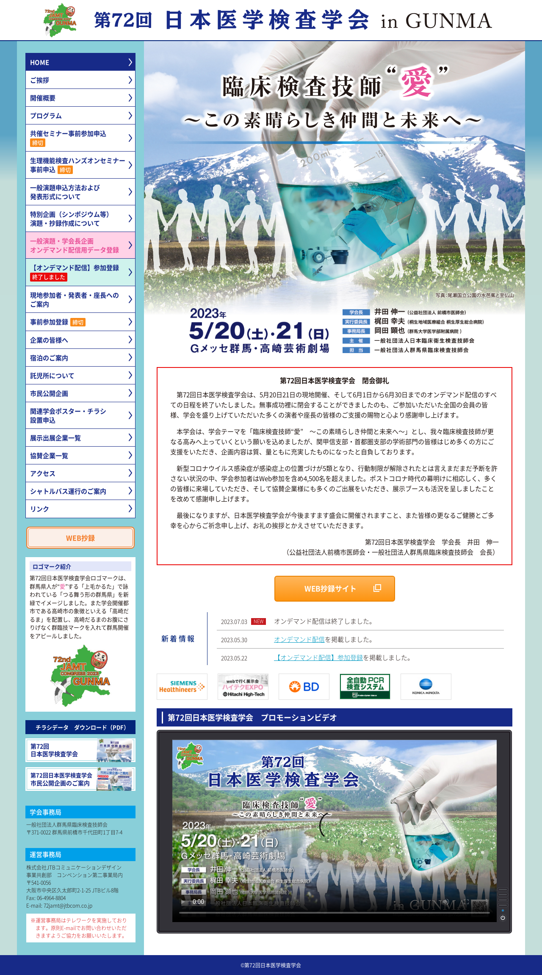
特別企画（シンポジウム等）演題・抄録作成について (71, 218)
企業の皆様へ (49, 339)
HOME (39, 62)
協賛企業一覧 (49, 455)
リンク (39, 508)
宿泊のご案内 (49, 357)
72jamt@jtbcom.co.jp (68, 905)
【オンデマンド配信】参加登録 (74, 272)
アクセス (42, 473)
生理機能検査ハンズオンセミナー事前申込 (77, 165)
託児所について (52, 375)
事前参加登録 (58, 321)
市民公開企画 (49, 393)
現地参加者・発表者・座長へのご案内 (74, 299)
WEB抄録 (80, 538)
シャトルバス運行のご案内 (68, 490)
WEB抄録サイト (330, 588)
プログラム (46, 115)
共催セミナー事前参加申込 (68, 138)
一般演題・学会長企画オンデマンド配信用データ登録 (74, 245)
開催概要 (42, 97)
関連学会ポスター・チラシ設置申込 (68, 415)
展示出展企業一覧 (55, 437)
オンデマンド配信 (299, 639)
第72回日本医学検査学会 (81, 750)
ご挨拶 (39, 79)
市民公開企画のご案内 (81, 779)
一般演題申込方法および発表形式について (65, 192)
